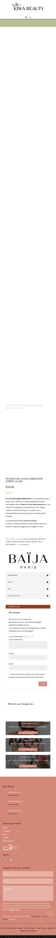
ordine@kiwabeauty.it (15, 801)
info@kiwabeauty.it (15, 792)
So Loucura (25, 544)
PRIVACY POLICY (14, 910)
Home (8, 405)
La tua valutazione (16, 636)
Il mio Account (8, 841)
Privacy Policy (35, 916)
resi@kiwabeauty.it (14, 810)
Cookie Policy (41, 928)
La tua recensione (16, 639)
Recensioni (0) (14, 607)
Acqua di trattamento (30, 539)
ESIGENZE (21, 542)
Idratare (28, 542)
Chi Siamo (6, 831)
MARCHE (14, 405)
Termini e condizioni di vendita (11, 928)
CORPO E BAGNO (11, 542)
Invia (50, 913)
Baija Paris (22, 405)
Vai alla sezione (27, 733)
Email (11, 664)
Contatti (6, 837)
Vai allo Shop (28, 766)
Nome (11, 654)
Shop (5, 834)
